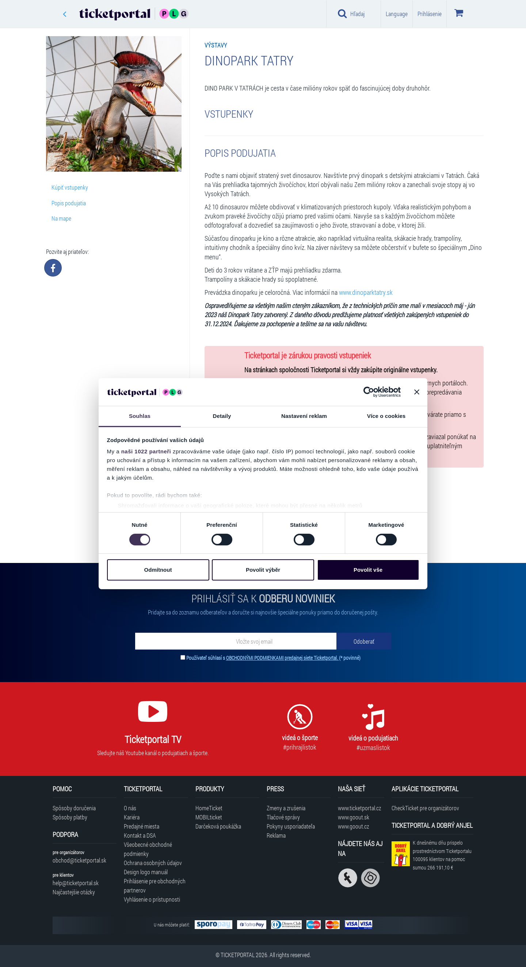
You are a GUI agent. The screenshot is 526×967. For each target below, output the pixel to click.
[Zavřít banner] (416, 392)
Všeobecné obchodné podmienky (148, 849)
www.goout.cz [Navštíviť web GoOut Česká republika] (353, 826)
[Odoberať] (363, 641)
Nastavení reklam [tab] (304, 416)
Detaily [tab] (222, 416)
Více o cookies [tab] (386, 416)
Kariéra (132, 817)
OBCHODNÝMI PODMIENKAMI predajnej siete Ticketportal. (282, 657)
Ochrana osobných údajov (153, 863)
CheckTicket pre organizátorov (425, 808)
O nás (130, 808)
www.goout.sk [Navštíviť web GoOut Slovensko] (353, 817)
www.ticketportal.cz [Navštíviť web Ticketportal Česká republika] (359, 808)
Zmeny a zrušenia (286, 808)
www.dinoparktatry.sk (366, 292)
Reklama (276, 835)
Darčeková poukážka (218, 826)
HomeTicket (208, 808)
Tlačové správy (283, 817)
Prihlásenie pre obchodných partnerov (155, 885)
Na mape (61, 218)
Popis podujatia (69, 203)
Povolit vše (368, 570)
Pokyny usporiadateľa (291, 826)
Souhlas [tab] (139, 416)
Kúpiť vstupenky (70, 187)
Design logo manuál (146, 872)
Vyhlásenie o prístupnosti (152, 899)
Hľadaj (351, 13)
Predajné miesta (141, 826)
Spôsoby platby (70, 817)
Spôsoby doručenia (74, 808)
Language (397, 14)
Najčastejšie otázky (74, 892)
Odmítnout (158, 570)
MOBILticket (208, 817)
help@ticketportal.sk (76, 883)
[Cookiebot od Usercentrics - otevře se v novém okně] (369, 392)
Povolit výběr (263, 570)
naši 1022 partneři (146, 451)
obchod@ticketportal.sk (79, 860)
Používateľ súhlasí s (273, 657)
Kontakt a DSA (140, 835)
